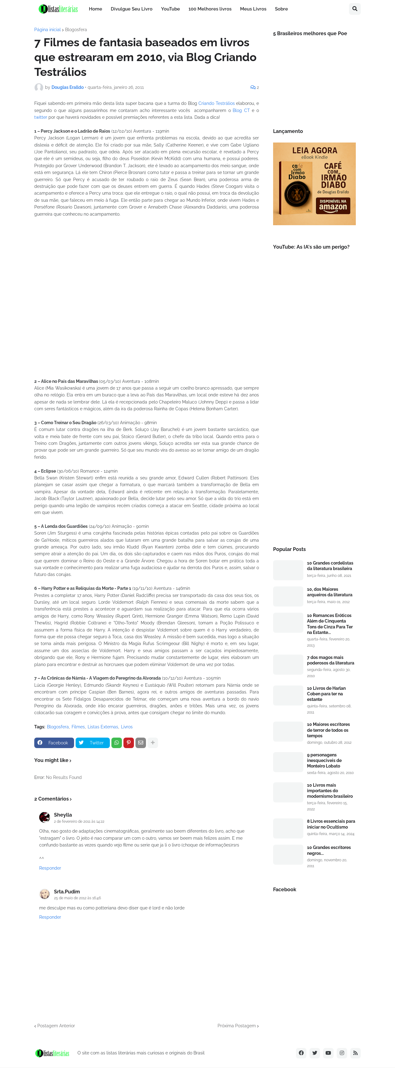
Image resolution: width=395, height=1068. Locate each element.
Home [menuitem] (95, 9)
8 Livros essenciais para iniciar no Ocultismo (331, 824)
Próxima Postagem (237, 1025)
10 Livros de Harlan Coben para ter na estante (326, 694)
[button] (355, 9)
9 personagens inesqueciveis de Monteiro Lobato (324, 760)
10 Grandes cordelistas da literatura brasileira (330, 566)
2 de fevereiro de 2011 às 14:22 (79, 821)
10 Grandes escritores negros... (329, 850)
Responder (50, 868)
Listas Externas (103, 726)
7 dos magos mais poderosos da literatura (330, 660)
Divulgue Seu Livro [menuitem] (131, 9)
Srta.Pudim (67, 892)
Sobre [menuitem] (281, 9)
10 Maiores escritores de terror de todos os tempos (328, 730)
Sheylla (63, 815)
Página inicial (47, 29)
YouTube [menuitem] (170, 9)
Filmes (78, 726)
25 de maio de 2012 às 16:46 (77, 898)
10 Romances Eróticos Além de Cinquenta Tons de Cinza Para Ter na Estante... (330, 624)
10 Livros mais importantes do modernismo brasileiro (330, 791)
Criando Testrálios (216, 103)
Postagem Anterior (56, 1025)
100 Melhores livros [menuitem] (210, 9)
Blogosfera (76, 29)
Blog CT (241, 110)
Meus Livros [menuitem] (253, 9)
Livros (127, 726)
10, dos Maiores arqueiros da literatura (329, 592)
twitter (40, 117)
